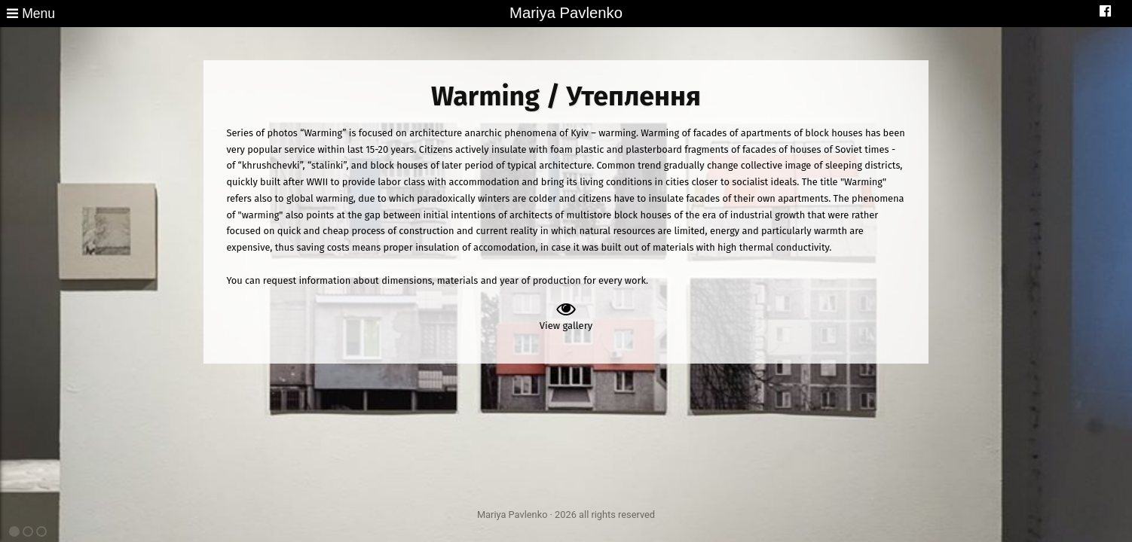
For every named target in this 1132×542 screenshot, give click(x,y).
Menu (31, 13)
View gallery (566, 315)
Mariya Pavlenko (566, 13)
